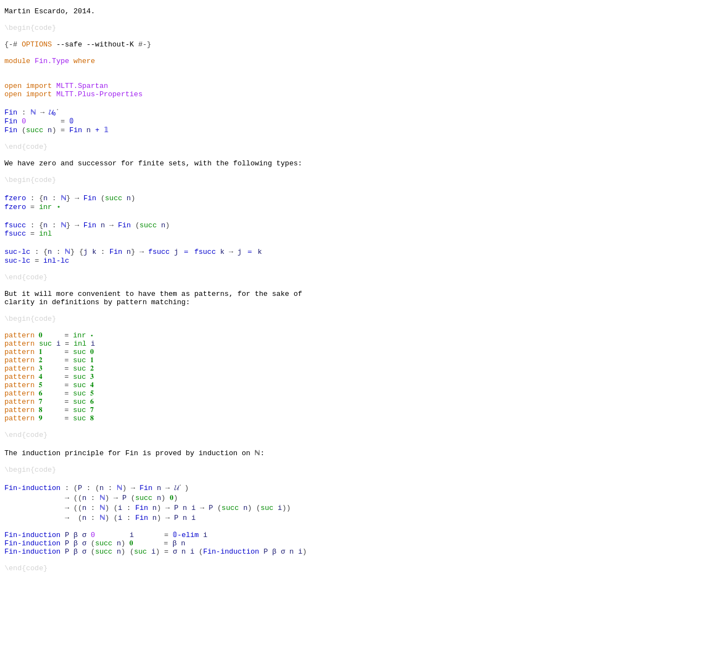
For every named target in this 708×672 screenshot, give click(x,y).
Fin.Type (52, 72)
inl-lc (56, 301)
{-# (10, 52)
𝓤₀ (52, 132)
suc (45, 401)
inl (45, 271)
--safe (69, 52)
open (13, 102)
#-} (144, 52)
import (39, 102)
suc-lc (17, 291)
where (84, 72)
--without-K (110, 52)
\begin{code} (30, 32)
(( (78, 580)
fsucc (15, 261)
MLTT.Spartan (82, 102)
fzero (15, 231)
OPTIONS (37, 52)
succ (34, 152)
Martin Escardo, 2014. (49, 12)
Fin (10, 132)
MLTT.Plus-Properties (99, 112)
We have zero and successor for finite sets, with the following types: (153, 191)
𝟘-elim (186, 620)
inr (45, 241)
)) (285, 590)
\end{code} (26, 171)
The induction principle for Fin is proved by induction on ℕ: (133, 530)
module (17, 72)
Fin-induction (32, 570)
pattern (19, 391)
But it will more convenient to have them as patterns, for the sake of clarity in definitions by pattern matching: (153, 346)
